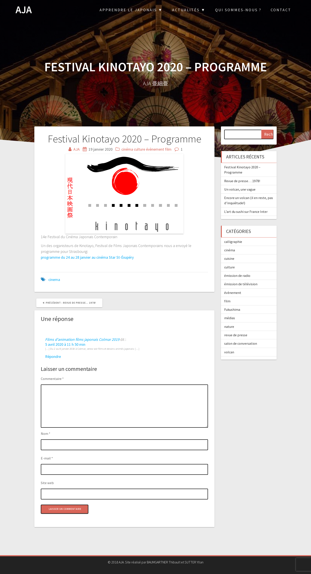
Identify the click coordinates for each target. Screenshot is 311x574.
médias (229, 318)
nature (229, 326)
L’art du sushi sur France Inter (246, 211)
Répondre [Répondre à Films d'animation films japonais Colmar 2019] (53, 356)
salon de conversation (240, 343)
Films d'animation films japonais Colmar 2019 (82, 339)
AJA (24, 10)
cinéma (127, 149)
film (168, 149)
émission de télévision (240, 284)
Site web (47, 483)
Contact (281, 9)
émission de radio (237, 275)
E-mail (47, 458)
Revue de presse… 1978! (242, 181)
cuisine (229, 258)
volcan (229, 352)
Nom (45, 433)
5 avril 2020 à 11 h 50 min (65, 344)
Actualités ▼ (189, 9)
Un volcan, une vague (239, 189)
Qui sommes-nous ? (238, 9)
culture (139, 149)
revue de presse (235, 335)
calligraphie (233, 241)
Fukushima (232, 309)
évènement (155, 149)
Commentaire (52, 378)
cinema (54, 279)
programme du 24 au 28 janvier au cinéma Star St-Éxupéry (87, 257)
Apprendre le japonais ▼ (131, 9)
